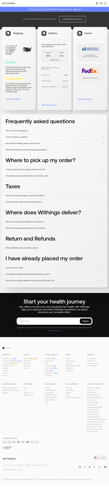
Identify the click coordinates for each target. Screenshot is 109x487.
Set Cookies (46, 465)
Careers (68, 393)
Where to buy (70, 370)
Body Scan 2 (27, 365)
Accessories (48, 375)
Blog (46, 402)
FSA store (69, 363)
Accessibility (69, 390)
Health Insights (49, 393)
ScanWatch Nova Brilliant (12, 361)
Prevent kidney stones (93, 417)
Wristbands (6, 368)
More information (13, 99)
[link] (99, 457)
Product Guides (91, 365)
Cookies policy (37, 465)
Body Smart (27, 363)
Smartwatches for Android (95, 429)
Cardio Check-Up (50, 390)
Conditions (28, 465)
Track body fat (91, 400)
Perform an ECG (92, 393)
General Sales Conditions (73, 365)
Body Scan (30, 358)
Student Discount (29, 395)
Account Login (91, 358)
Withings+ (48, 388)
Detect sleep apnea (93, 412)
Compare (5, 370)
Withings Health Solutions (10, 388)
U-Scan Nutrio (51, 368)
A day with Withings (50, 397)
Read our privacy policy (54, 330)
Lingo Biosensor (51, 373)
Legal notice (6, 465)
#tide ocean (27, 393)
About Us (68, 388)
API (25, 390)
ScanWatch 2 (10, 363)
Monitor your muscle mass (95, 397)
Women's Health (49, 400)
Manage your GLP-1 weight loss (96, 419)
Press (67, 395)
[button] (54, 131)
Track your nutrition (92, 414)
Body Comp (27, 361)
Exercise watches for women (95, 422)
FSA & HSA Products (51, 395)
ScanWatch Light (8, 365)
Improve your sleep (92, 402)
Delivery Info (69, 368)
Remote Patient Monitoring (10, 390)
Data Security (20, 465)
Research (5, 393)
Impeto (26, 388)
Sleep (46, 363)
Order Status (91, 361)
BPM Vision (50, 358)
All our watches (70, 361)
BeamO (49, 370)
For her (5, 373)
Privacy (13, 465)
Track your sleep (92, 405)
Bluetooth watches (92, 431)
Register (85, 321)
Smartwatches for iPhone (94, 426)
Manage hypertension (93, 410)
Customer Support (92, 363)
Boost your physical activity (95, 407)
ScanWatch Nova (10, 358)
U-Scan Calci (50, 365)
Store (67, 358)
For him (5, 375)
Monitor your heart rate (93, 395)
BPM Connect (49, 361)
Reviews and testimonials (73, 397)
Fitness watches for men (94, 424)
